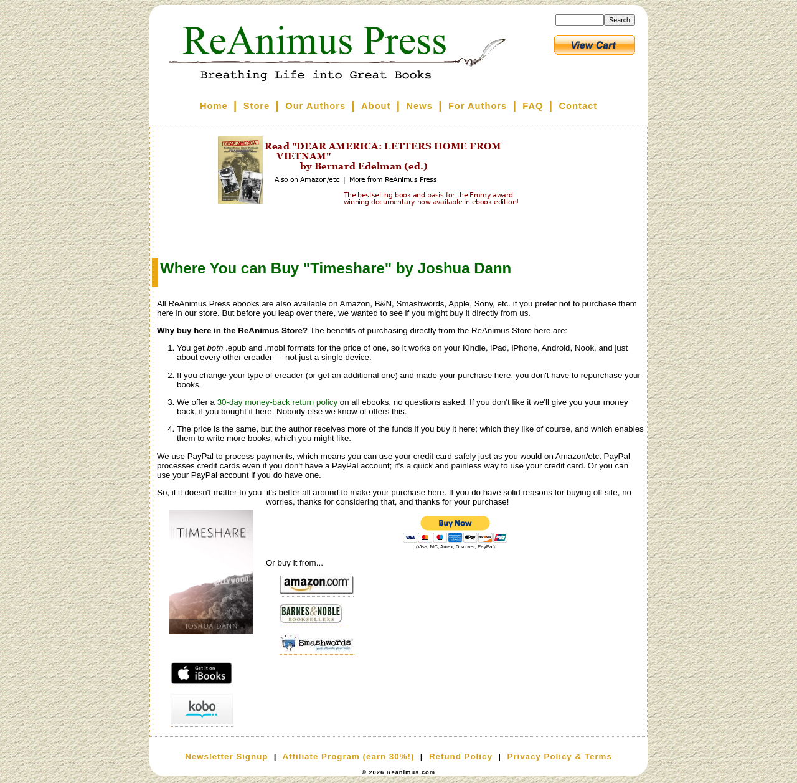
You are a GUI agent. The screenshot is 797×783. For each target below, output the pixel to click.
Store (256, 106)
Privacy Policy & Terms (559, 756)
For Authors (477, 106)
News (420, 106)
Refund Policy (461, 756)
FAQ (532, 106)
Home (214, 106)
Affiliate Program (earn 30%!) (348, 756)
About (375, 106)
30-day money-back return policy (277, 402)
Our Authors (315, 106)
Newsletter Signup (226, 756)
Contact (578, 106)
